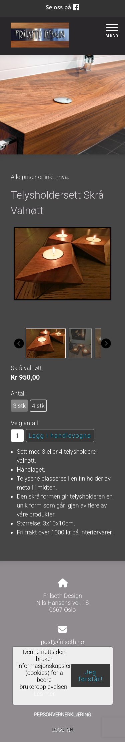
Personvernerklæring (62, 714)
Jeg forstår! (90, 676)
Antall (18, 393)
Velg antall (24, 422)
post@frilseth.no (62, 641)
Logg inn (62, 730)
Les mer (44, 693)
